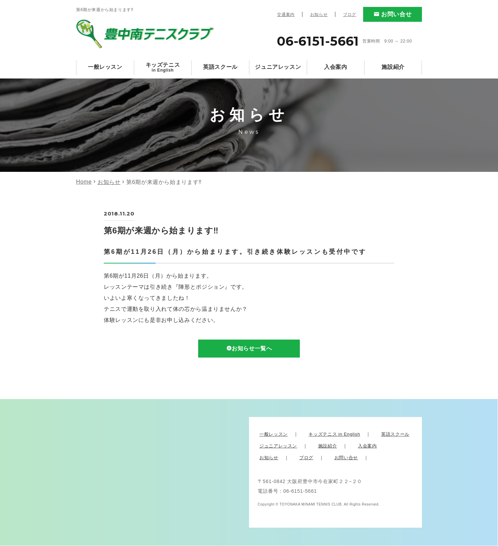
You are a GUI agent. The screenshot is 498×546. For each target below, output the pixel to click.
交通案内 (286, 14)
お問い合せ (396, 14)
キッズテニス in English (334, 434)
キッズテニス (163, 67)
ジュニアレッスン (278, 67)
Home (84, 182)
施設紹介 (393, 67)
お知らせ (319, 14)
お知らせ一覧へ (252, 348)
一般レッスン (105, 67)
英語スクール (220, 67)
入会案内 (335, 67)
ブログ (349, 14)
